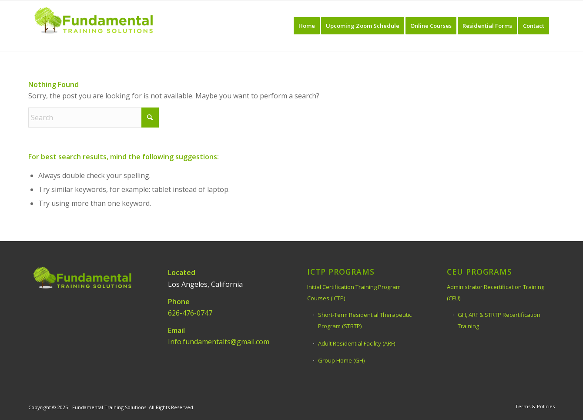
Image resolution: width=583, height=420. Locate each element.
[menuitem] (306, 25)
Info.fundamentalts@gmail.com (218, 341)
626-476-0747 (190, 313)
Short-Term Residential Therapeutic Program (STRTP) (365, 320)
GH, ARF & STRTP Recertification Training (499, 320)
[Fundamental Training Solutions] (93, 25)
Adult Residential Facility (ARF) (356, 343)
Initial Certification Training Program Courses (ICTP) (354, 292)
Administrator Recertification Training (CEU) (495, 292)
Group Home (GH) (341, 360)
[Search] (93, 118)
